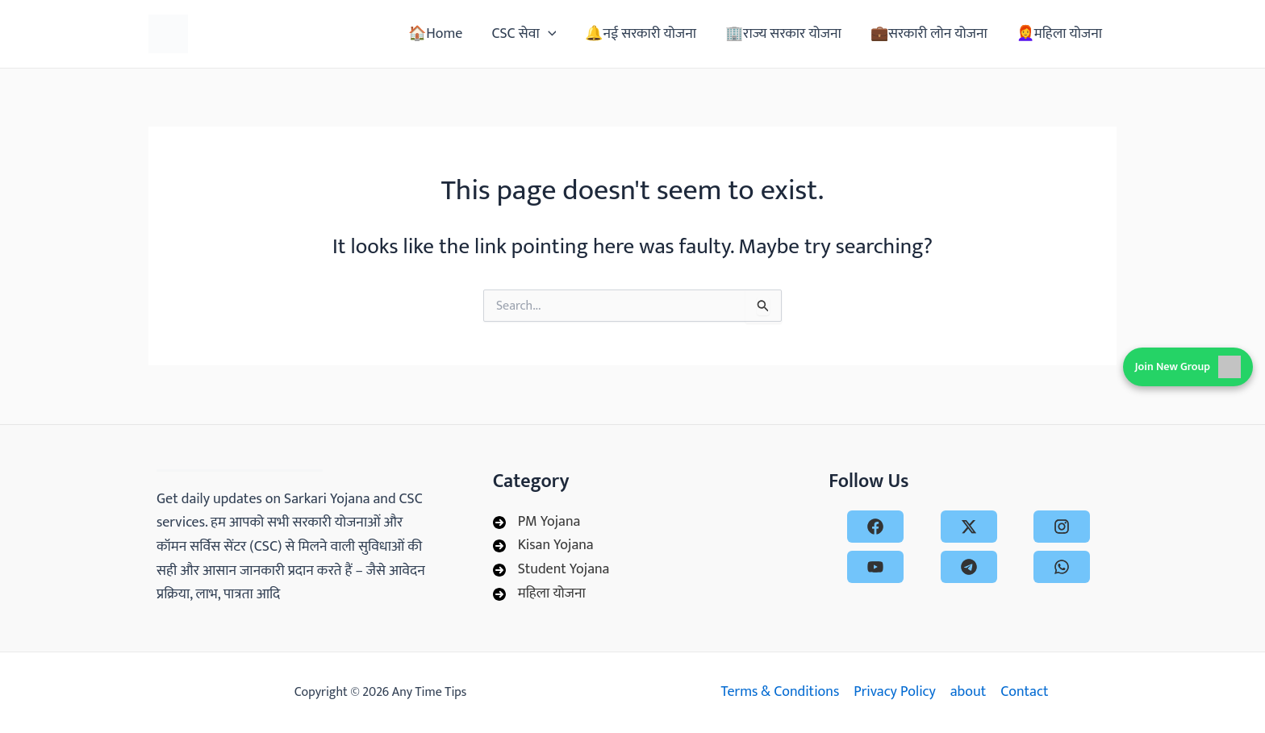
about (968, 692)
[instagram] (1061, 526)
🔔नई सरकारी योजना (640, 34)
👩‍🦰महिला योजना (1059, 34)
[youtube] (875, 567)
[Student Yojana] (551, 570)
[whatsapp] (1061, 567)
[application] (548, 34)
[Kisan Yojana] (543, 546)
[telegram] (969, 567)
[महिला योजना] (539, 594)
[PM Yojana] (537, 522)
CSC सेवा (523, 34)
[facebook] (875, 526)
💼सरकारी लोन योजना (928, 34)
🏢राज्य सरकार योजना (783, 34)
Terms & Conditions (779, 692)
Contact (1024, 692)
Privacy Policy (895, 692)
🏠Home (435, 34)
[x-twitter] (969, 526)
